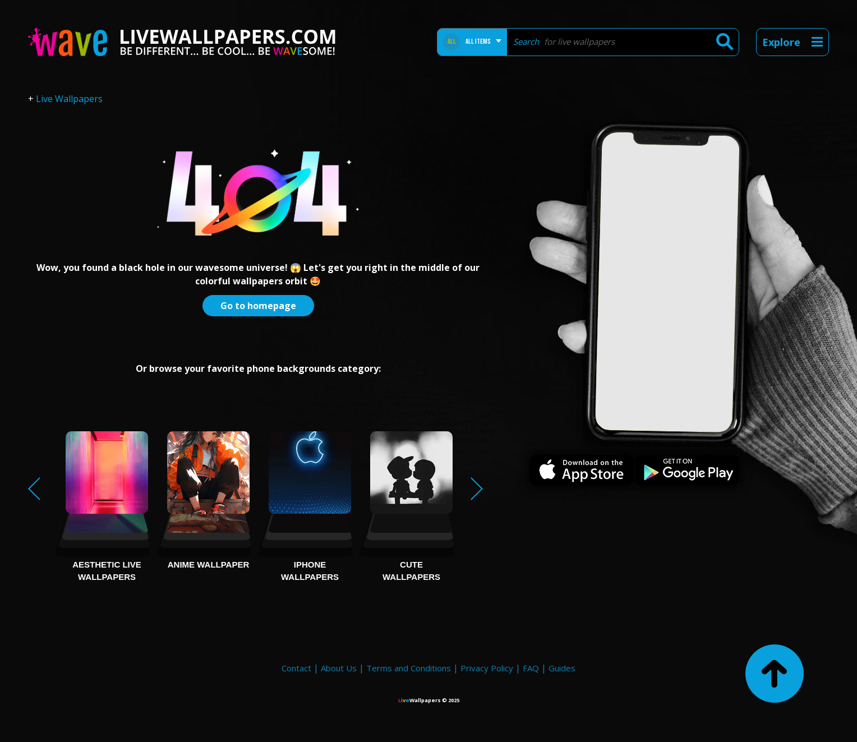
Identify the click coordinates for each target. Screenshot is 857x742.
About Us (339, 668)
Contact (296, 668)
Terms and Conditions (408, 668)
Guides (562, 668)
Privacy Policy (486, 668)
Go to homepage (258, 305)
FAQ (531, 668)
